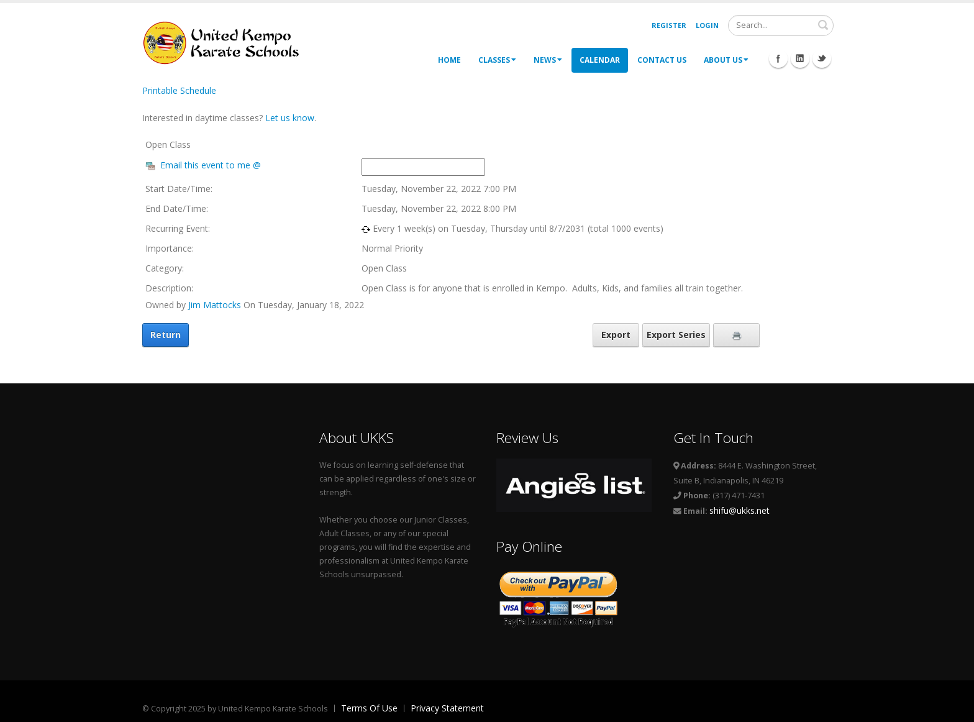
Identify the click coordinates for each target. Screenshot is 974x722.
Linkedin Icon (800, 58)
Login (707, 25)
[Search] (781, 25)
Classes (497, 60)
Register (669, 25)
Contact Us (661, 60)
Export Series (676, 334)
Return (165, 334)
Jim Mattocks (214, 305)
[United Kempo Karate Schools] (229, 42)
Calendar (600, 60)
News (548, 60)
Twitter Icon (821, 58)
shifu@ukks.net (739, 510)
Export (615, 334)
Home (449, 60)
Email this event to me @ (210, 165)
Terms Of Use (369, 708)
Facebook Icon (778, 58)
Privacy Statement (447, 708)
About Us (726, 60)
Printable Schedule (179, 90)
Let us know (289, 118)
